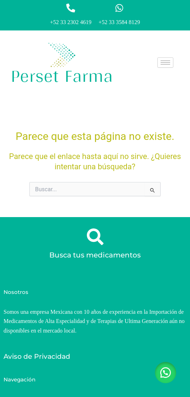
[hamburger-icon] (165, 62)
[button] (165, 372)
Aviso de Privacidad (37, 356)
